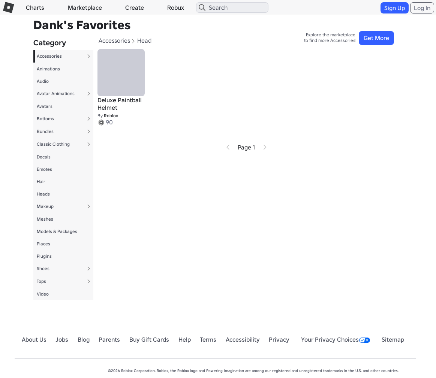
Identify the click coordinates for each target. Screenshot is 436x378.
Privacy (279, 339)
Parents (109, 339)
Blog (84, 339)
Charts (35, 7)
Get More (376, 38)
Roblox (111, 115)
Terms (208, 339)
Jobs (61, 339)
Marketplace (85, 7)
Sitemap (393, 339)
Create (134, 7)
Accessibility (243, 339)
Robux (175, 7)
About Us (34, 339)
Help (184, 339)
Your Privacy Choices (335, 339)
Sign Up (394, 8)
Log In (422, 8)
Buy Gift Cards (149, 339)
